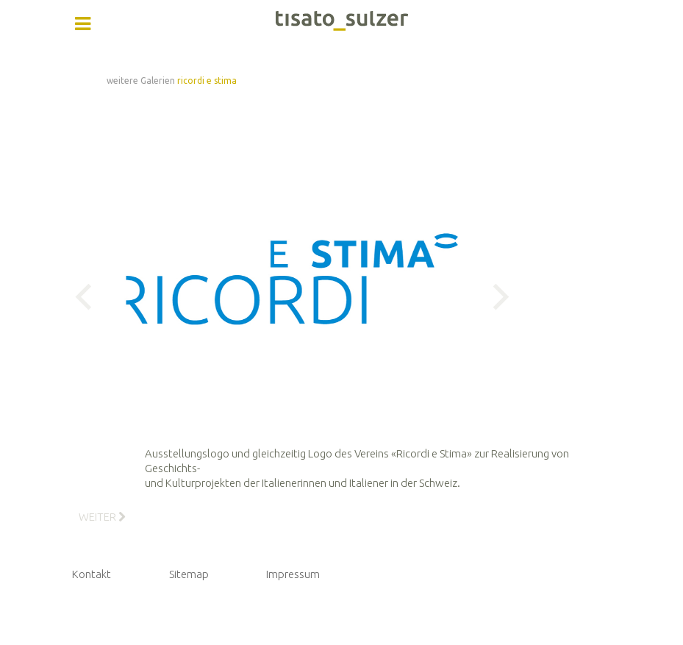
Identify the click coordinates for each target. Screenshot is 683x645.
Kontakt (91, 574)
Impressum (293, 574)
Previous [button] (88, 297)
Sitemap (189, 574)
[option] (291, 296)
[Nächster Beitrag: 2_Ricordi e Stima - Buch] (102, 517)
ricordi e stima (207, 80)
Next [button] (495, 297)
